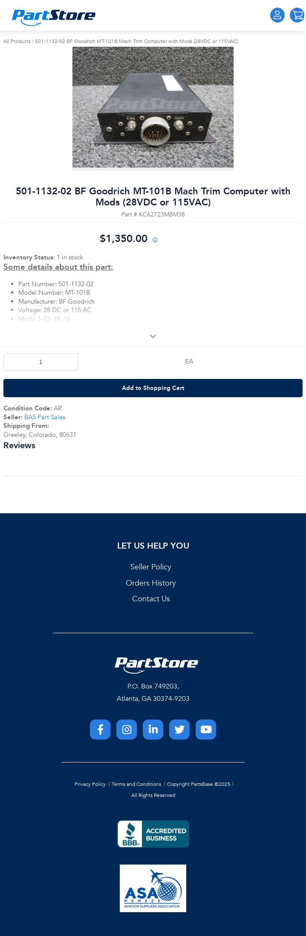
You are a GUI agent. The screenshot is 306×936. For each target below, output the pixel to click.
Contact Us (151, 599)
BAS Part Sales (44, 417)
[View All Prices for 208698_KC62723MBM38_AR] (154, 240)
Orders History (151, 583)
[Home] (53, 18)
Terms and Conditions (136, 784)
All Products (17, 41)
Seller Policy (150, 567)
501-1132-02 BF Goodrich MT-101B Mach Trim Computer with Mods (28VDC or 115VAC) (136, 41)
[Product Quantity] (40, 361)
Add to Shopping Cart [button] (153, 388)
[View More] (153, 336)
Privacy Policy (90, 784)
